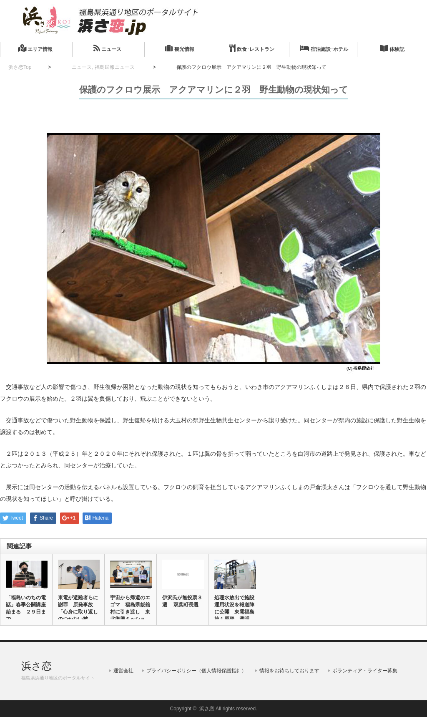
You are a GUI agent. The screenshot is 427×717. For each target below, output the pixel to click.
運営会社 (123, 671)
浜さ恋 (36, 666)
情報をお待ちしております (289, 671)
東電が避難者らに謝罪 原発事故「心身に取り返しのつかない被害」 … (78, 612)
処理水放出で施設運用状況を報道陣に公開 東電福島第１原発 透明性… (234, 612)
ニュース (107, 48)
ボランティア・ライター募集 (364, 671)
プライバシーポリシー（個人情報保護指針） (196, 671)
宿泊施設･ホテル (324, 48)
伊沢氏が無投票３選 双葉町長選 (182, 601)
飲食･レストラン (251, 48)
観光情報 (179, 48)
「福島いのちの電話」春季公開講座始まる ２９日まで (26, 608)
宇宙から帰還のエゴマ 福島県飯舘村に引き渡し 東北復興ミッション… (130, 612)
